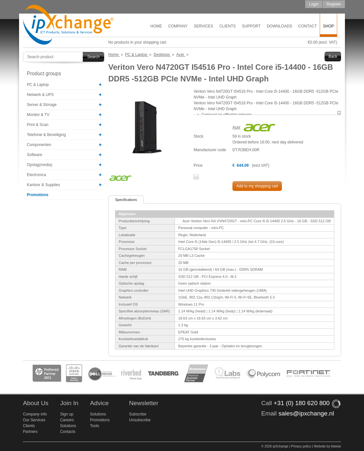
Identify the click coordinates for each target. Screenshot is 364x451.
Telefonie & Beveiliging (46, 134)
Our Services (34, 420)
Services (203, 26)
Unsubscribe (140, 420)
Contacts (67, 431)
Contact (307, 26)
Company (177, 26)
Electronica (36, 175)
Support (251, 26)
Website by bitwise (327, 446)
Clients (227, 26)
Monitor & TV (38, 114)
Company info (35, 414)
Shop (328, 26)
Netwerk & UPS (40, 94)
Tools (94, 426)
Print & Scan (37, 124)
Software (34, 154)
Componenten (39, 144)
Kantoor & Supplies (43, 185)
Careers (67, 420)
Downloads (279, 26)
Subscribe (137, 414)
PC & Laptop (38, 84)
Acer (236, 127)
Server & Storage (42, 104)
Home (156, 26)
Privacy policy (301, 446)
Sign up (66, 414)
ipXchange (68, 25)
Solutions (68, 426)
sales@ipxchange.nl (306, 413)
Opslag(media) (39, 165)
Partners (30, 431)
